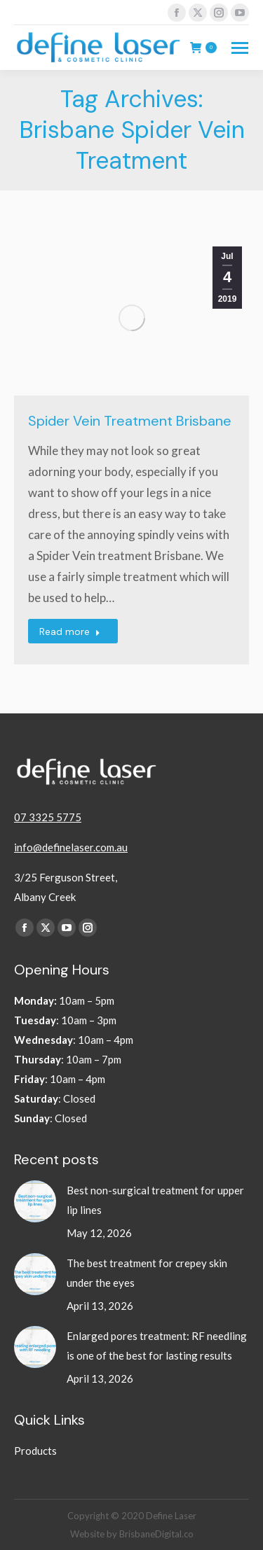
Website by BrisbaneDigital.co (132, 1533)
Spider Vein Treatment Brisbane (129, 421)
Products (35, 1450)
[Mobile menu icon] (240, 48)
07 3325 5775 (47, 817)
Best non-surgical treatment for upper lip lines (155, 1200)
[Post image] (35, 1201)
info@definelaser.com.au (71, 847)
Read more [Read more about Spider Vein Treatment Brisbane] (69, 631)
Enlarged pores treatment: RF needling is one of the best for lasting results (157, 1345)
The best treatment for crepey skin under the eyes (147, 1273)
